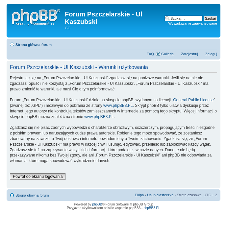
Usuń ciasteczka (160, 195)
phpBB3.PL (151, 208)
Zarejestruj (189, 54)
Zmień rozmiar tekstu (212, 43)
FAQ (150, 54)
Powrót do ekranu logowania (38, 176)
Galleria (167, 54)
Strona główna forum (33, 45)
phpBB (97, 204)
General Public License (193, 100)
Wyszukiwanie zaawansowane (192, 23)
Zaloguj (211, 54)
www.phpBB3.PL (118, 105)
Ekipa (139, 195)
